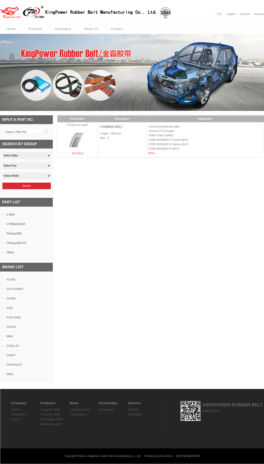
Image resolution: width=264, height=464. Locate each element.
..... (42, 429)
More (9, 374)
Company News (80, 409)
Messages (135, 414)
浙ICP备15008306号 (188, 456)
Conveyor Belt (50, 414)
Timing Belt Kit (16, 243)
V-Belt (10, 214)
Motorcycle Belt (51, 424)
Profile (15, 409)
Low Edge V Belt (51, 419)
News (74, 403)
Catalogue (63, 29)
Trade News (78, 414)
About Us (91, 29)
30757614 (77, 153)
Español (259, 14)
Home (11, 29)
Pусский (245, 14)
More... (152, 153)
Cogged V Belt (50, 409)
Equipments (19, 414)
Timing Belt (14, 233)
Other (10, 252)
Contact (117, 29)
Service (134, 403)
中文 (219, 14)
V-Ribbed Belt (111, 126)
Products (35, 29)
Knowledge (108, 403)
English (231, 14)
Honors (16, 419)
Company (19, 403)
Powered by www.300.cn (158, 456)
